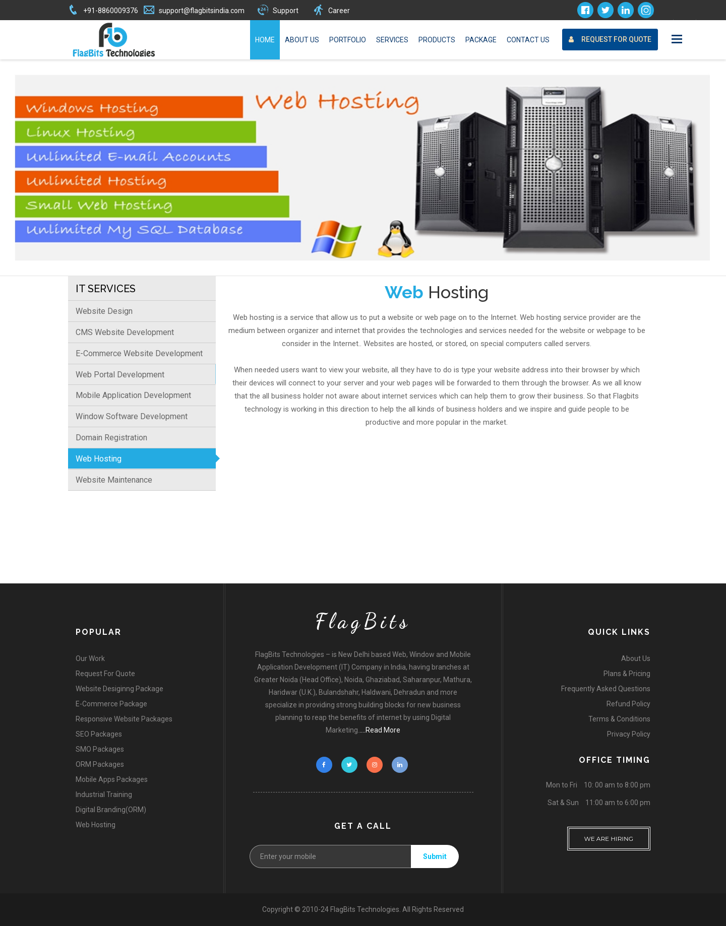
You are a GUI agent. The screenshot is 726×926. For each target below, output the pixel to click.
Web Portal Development (120, 374)
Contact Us (528, 40)
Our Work (90, 658)
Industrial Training (104, 794)
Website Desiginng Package (119, 689)
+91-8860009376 (110, 11)
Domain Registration (111, 437)
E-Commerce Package (111, 704)
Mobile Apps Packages (112, 779)
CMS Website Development (125, 332)
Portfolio (347, 40)
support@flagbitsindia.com (202, 11)
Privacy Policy (628, 734)
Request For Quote (610, 39)
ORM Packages (100, 764)
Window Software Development (132, 416)
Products (436, 40)
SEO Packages (99, 734)
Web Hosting (99, 459)
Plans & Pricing (626, 674)
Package (481, 40)
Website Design (104, 311)
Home (265, 40)
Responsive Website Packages (124, 719)
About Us (302, 40)
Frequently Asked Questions (605, 689)
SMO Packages (100, 749)
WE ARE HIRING (609, 834)
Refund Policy (628, 704)
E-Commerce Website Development (139, 353)
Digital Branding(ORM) (111, 810)
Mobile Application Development (133, 395)
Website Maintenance (114, 480)
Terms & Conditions (619, 719)
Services (392, 40)
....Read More (379, 730)
